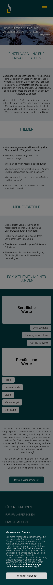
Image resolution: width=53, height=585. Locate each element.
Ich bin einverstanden (26, 575)
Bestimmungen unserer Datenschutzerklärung (24, 565)
